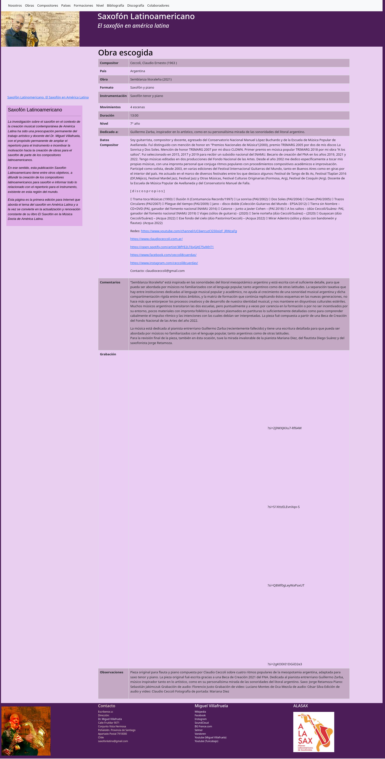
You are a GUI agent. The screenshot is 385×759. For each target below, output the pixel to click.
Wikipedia (200, 711)
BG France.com (203, 726)
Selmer (199, 730)
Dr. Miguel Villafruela (110, 719)
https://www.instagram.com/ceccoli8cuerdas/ (164, 263)
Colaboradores (158, 5)
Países (66, 5)
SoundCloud (202, 722)
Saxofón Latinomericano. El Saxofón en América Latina (48, 97)
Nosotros (15, 5)
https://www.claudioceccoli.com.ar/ (156, 239)
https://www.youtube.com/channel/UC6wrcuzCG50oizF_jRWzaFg (189, 231)
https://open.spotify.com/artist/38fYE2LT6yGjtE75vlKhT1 (172, 247)
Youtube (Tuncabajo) (206, 741)
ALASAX (300, 705)
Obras (29, 5)
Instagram (201, 719)
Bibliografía (115, 5)
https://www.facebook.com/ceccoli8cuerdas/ (163, 255)
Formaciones (83, 5)
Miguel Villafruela (211, 705)
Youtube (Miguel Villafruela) (210, 737)
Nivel (100, 5)
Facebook (200, 715)
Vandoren (200, 733)
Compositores (47, 5)
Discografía (135, 5)
